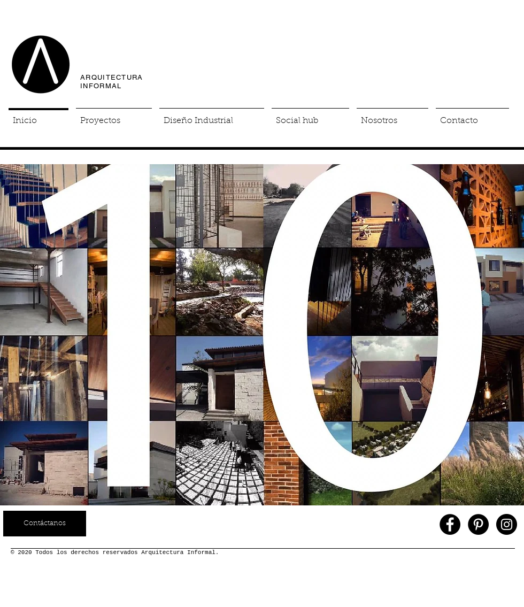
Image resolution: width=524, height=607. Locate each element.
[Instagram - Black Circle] (506, 524)
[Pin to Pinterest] (500, 158)
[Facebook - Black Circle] (450, 524)
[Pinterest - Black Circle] (478, 524)
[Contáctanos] (44, 523)
